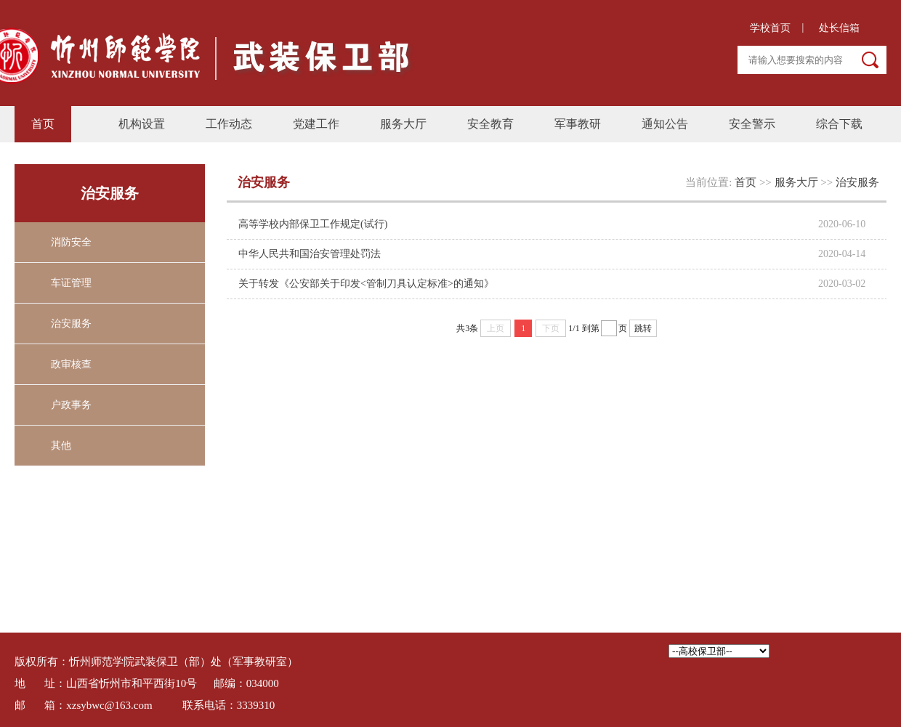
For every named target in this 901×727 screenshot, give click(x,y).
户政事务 (71, 404)
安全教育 (490, 124)
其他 (61, 445)
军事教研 (577, 124)
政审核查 (71, 364)
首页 (42, 124)
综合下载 (839, 124)
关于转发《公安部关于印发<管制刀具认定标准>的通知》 (366, 283)
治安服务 (71, 323)
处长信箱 (839, 28)
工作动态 (229, 124)
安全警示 (752, 124)
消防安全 (71, 242)
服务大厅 (403, 124)
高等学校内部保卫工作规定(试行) (312, 224)
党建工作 (316, 124)
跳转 (643, 328)
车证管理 (71, 282)
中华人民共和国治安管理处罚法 (309, 253)
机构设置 (141, 124)
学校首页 (767, 28)
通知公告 (665, 124)
